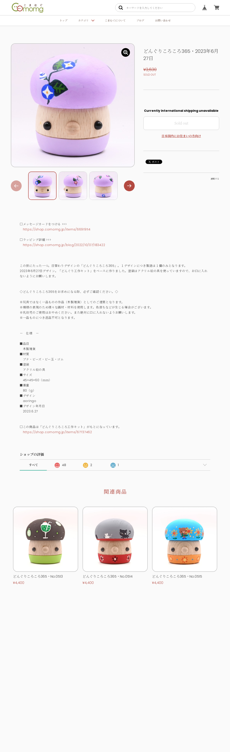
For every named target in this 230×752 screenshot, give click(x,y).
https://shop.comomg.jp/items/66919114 (57, 229)
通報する (215, 178)
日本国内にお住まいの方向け (181, 136)
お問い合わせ (163, 20)
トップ (63, 20)
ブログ (140, 20)
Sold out (181, 123)
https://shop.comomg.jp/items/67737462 (57, 432)
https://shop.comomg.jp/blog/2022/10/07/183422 (64, 245)
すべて (33, 465)
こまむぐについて (115, 20)
